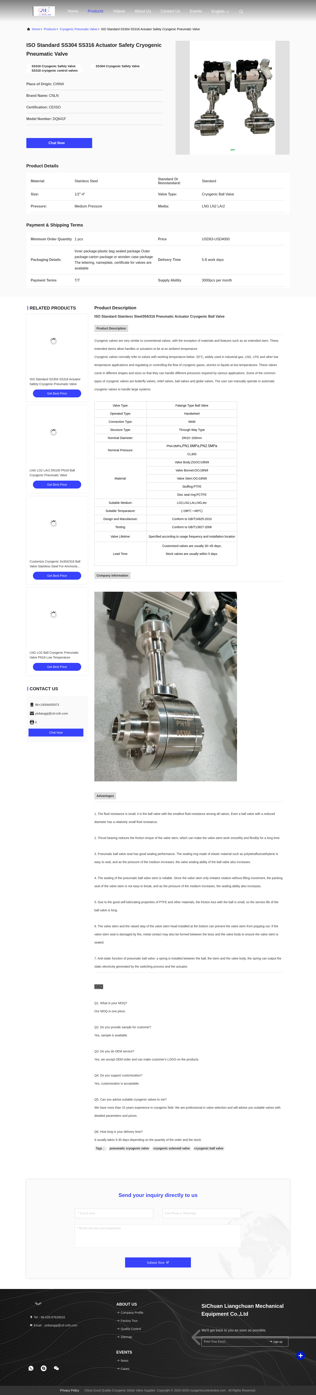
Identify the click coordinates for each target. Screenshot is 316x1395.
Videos (119, 11)
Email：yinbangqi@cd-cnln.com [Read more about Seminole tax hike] (53, 1325)
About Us (143, 11)
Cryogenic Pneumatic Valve (78, 29)
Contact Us (170, 11)
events (196, 11)
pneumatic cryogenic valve (129, 1148)
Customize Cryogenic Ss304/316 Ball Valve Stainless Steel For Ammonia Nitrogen (55, 566)
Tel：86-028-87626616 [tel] (47, 1317)
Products (95, 11)
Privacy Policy (69, 1390)
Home (73, 11)
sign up (275, 1341)
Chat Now (59, 143)
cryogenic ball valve (208, 1148)
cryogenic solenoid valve (171, 1148)
